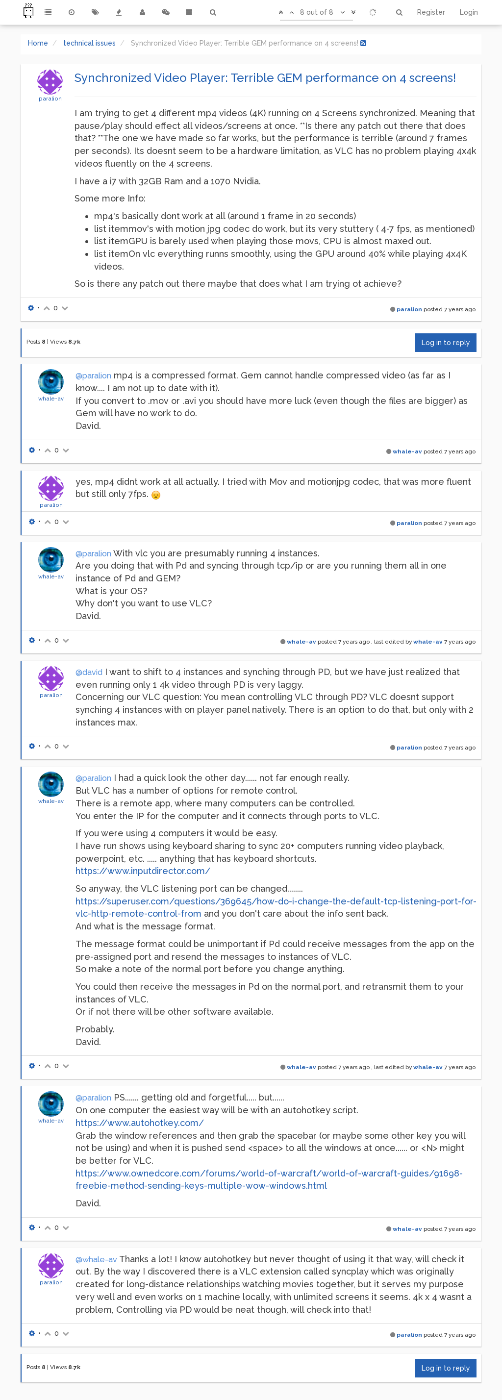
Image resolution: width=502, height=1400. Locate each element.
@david (88, 672)
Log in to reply (446, 343)
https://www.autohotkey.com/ (139, 1123)
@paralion (93, 375)
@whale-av (96, 1259)
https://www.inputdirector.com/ (142, 871)
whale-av (51, 398)
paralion (50, 98)
